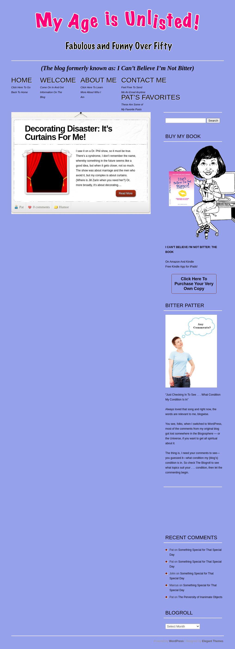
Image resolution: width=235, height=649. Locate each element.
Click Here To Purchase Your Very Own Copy (193, 284)
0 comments (41, 207)
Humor (64, 207)
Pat (21, 207)
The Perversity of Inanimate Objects (200, 597)
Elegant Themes (212, 641)
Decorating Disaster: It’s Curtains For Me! (68, 133)
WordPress (176, 641)
